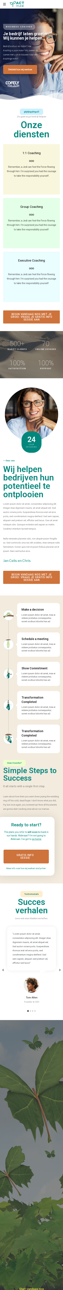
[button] (20, 69)
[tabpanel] (31, 964)
